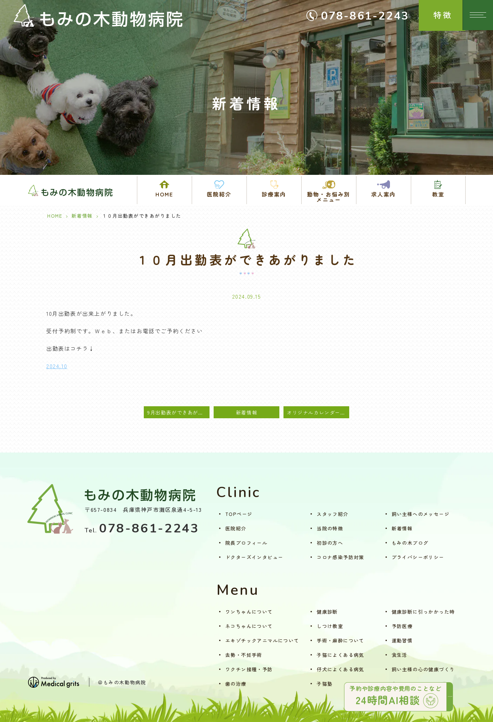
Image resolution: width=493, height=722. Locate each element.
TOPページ (238, 513)
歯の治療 (235, 683)
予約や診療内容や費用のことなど (395, 696)
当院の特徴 (330, 528)
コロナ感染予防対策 (340, 557)
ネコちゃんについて (249, 626)
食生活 (399, 654)
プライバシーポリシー (418, 557)
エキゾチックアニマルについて (262, 640)
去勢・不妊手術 (243, 654)
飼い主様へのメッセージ (421, 513)
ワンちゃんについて (249, 611)
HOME (164, 194)
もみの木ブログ (410, 542)
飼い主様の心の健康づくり (423, 669)
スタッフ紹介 (332, 513)
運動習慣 (402, 640)
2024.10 (56, 366)
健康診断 (327, 611)
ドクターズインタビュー (254, 557)
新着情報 (82, 215)
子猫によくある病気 (340, 654)
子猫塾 (324, 683)
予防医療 (402, 626)
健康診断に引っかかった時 (423, 611)
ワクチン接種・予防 (249, 669)
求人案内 (383, 194)
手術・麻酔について (340, 640)
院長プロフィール (246, 542)
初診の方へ (330, 542)
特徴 (433, 16)
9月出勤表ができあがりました (178, 412)
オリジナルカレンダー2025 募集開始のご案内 (318, 412)
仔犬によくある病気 (340, 669)
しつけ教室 (330, 626)
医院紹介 (235, 528)
